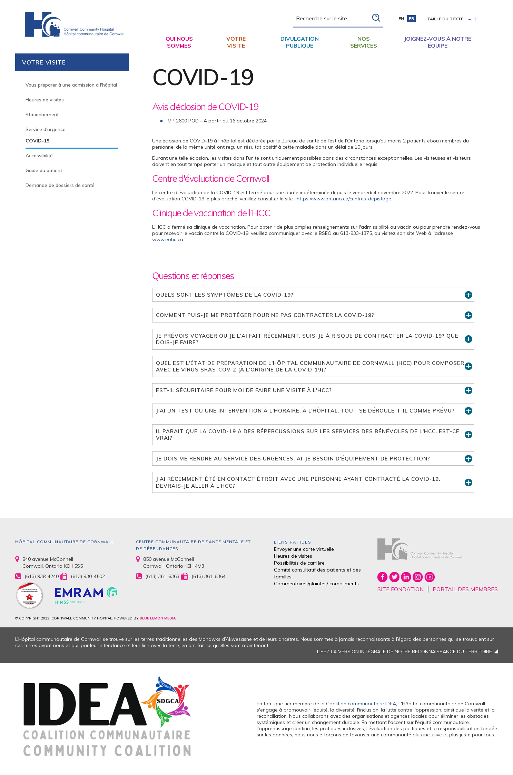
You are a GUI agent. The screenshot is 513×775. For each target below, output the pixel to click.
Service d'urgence (46, 129)
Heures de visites (45, 100)
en (401, 18)
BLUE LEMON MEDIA (158, 618)
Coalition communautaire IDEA (361, 704)
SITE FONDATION (400, 589)
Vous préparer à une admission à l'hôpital (71, 85)
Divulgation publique (299, 42)
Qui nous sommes (179, 42)
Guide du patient (44, 170)
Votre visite (236, 42)
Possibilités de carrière (299, 563)
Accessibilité (39, 155)
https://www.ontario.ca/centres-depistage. (344, 199)
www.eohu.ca (167, 239)
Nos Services (363, 42)
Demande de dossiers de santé (60, 185)
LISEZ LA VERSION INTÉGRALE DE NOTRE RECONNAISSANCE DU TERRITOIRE (404, 651)
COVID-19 (37, 141)
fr (411, 18)
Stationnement (42, 114)
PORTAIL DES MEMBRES (465, 589)
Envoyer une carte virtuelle (304, 549)
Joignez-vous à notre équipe (437, 42)
